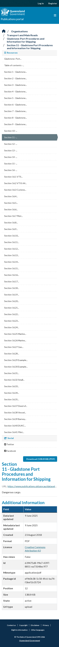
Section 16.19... (11, 294)
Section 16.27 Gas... (13, 347)
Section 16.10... (11, 235)
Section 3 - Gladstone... (15, 85)
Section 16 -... (10, 170)
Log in (41, 3)
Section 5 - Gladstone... (15, 98)
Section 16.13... (11, 255)
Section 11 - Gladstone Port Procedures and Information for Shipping (30, 47)
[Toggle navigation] (55, 15)
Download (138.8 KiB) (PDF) (40, 459)
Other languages (37, 630)
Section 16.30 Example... (16, 366)
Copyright (23, 625)
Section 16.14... (11, 261)
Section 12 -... (10, 144)
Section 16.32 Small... (14, 379)
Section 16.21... (11, 307)
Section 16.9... (11, 229)
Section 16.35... (11, 399)
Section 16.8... (11, 222)
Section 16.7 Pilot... (13, 216)
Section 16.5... (11, 203)
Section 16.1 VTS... (13, 176)
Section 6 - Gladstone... (15, 104)
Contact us (11, 625)
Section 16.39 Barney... (15, 419)
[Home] (4, 31)
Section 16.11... (11, 242)
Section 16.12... (11, 248)
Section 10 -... (10, 130)
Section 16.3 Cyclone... (15, 189)
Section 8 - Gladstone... (15, 117)
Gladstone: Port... (12, 58)
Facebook (10, 451)
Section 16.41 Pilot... (14, 432)
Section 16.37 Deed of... (15, 406)
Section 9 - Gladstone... (15, 124)
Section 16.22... (11, 314)
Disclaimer (35, 625)
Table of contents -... (14, 65)
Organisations (19, 31)
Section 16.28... (11, 353)
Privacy (46, 625)
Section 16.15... (11, 268)
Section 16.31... (11, 373)
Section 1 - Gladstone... (15, 72)
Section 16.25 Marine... (15, 334)
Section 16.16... (11, 275)
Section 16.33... (11, 386)
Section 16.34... (11, 393)
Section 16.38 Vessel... (15, 412)
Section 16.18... (11, 288)
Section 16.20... (11, 301)
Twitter (9, 444)
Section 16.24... (11, 327)
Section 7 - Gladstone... (15, 111)
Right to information (19, 630)
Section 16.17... (11, 281)
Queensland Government (29, 641)
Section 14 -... (10, 157)
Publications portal (12, 19)
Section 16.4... (11, 196)
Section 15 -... (10, 163)
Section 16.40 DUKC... (15, 425)
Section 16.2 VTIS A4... (15, 183)
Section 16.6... (11, 209)
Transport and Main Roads (22, 35)
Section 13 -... (10, 150)
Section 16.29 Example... (16, 360)
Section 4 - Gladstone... (15, 91)
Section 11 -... (10, 137)
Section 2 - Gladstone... (15, 78)
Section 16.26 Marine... (15, 340)
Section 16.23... (11, 320)
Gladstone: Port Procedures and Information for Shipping (25, 40)
